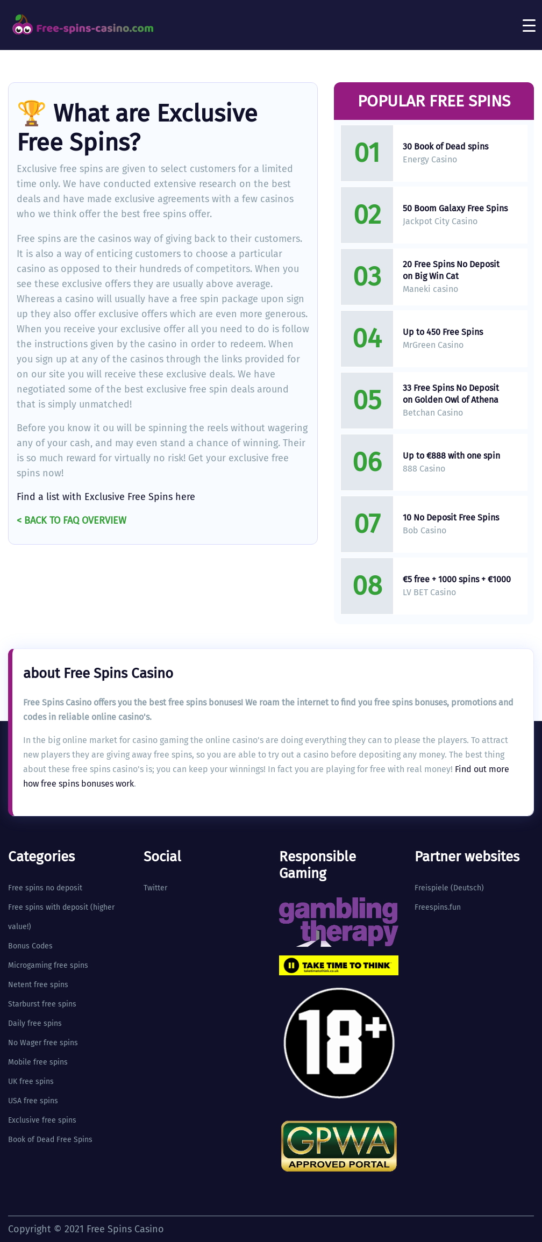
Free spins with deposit (48, 907)
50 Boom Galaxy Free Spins (455, 208)
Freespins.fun (438, 907)
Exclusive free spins (42, 1120)
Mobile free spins (38, 1062)
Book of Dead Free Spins (50, 1139)
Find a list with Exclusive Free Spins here (106, 497)
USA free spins (33, 1100)
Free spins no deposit (45, 888)
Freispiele (431, 888)
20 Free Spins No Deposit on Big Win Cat (451, 270)
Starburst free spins (42, 1004)
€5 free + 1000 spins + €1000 (457, 579)
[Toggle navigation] (529, 25)
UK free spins (31, 1081)
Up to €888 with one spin (451, 456)
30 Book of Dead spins (445, 146)
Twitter (155, 888)
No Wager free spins (43, 1042)
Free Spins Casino (125, 1229)
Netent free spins (38, 984)
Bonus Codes (30, 946)
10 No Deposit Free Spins (451, 517)
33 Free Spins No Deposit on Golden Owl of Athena (451, 394)
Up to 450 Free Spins (443, 332)
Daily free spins (35, 1023)
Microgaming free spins (48, 965)
